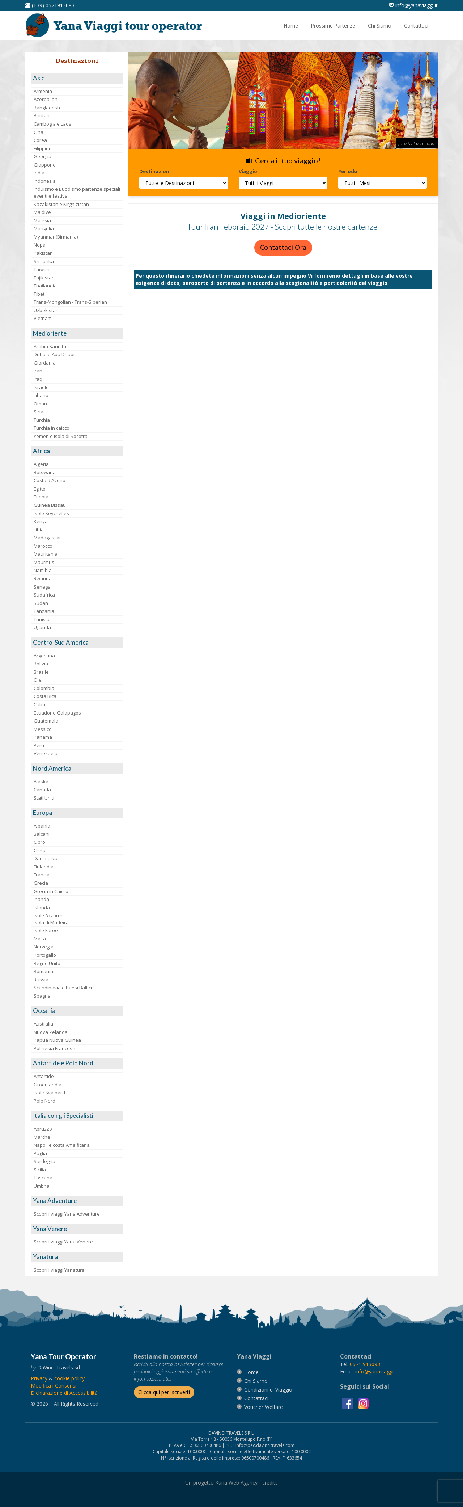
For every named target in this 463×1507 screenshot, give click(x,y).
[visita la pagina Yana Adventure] (77, 1201)
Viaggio (248, 171)
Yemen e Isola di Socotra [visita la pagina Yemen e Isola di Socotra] (61, 436)
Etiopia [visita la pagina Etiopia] (41, 496)
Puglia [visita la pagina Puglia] (40, 1153)
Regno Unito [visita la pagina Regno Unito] (47, 963)
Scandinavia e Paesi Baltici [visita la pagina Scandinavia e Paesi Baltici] (63, 987)
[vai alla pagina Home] (116, 24)
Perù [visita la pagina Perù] (39, 745)
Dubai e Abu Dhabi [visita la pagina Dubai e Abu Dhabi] (54, 354)
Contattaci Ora (283, 247)
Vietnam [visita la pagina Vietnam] (43, 318)
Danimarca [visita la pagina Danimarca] (46, 858)
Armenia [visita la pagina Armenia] (43, 91)
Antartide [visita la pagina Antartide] (44, 1076)
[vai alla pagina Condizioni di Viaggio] (268, 1389)
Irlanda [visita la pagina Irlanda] (41, 899)
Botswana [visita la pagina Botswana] (45, 472)
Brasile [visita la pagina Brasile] (41, 672)
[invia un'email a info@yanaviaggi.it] (376, 1371)
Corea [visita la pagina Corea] (40, 140)
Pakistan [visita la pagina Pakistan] (43, 253)
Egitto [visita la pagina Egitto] (40, 488)
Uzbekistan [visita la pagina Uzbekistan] (46, 310)
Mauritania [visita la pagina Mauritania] (46, 554)
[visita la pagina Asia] (77, 78)
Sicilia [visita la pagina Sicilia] (40, 1169)
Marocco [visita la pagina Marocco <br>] (43, 546)
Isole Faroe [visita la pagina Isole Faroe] (46, 930)
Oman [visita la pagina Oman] (40, 403)
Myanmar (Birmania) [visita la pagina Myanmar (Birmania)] (56, 236)
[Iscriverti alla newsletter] (164, 1392)
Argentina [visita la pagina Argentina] (44, 655)
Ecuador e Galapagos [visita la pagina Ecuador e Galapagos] (57, 713)
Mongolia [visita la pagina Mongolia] (44, 228)
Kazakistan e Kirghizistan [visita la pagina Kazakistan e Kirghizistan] (61, 204)
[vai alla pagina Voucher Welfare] (263, 1406)
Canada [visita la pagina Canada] (42, 789)
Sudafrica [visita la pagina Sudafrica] (44, 595)
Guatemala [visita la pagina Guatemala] (46, 720)
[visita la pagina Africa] (77, 451)
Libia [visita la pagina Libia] (39, 529)
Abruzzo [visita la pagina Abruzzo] (43, 1128)
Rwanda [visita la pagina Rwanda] (43, 578)
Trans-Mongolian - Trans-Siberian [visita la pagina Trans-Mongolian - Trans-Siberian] (70, 302)
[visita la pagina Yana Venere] (77, 1229)
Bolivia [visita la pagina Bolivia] (41, 663)
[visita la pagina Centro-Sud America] (77, 642)
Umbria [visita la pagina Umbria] (42, 1186)
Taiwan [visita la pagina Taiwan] (42, 269)
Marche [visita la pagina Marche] (42, 1137)
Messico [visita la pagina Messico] (43, 729)
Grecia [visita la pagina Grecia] (41, 883)
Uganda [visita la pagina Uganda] (42, 627)
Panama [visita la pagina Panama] (43, 737)
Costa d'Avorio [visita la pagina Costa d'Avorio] (49, 480)
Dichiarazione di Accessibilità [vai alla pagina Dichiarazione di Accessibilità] (64, 1392)
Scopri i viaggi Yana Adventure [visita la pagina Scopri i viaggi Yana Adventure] (67, 1214)
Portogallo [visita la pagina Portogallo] (45, 955)
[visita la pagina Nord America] (77, 768)
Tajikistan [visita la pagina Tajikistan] (44, 277)
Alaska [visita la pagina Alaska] (41, 781)
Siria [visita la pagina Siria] (38, 411)
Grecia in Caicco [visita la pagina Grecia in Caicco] (51, 891)
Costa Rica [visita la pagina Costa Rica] (45, 696)
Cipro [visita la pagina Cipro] (39, 842)
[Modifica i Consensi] (53, 1385)
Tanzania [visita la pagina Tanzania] (44, 611)
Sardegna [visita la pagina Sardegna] (44, 1161)
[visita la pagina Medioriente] (77, 333)
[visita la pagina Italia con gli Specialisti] (77, 1116)
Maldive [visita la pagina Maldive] (42, 212)
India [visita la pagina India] (39, 172)
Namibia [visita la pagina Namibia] (43, 570)
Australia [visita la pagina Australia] (43, 1023)
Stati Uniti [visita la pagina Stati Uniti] (44, 798)
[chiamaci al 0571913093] (365, 1364)
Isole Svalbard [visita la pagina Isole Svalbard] (49, 1092)
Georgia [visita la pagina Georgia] (42, 156)
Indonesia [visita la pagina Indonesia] (45, 181)
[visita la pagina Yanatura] (77, 1257)
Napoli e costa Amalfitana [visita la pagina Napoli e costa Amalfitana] (62, 1145)
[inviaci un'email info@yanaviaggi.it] (413, 5)
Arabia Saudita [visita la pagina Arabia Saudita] (50, 346)
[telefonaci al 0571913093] (50, 5)
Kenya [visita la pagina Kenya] (41, 521)
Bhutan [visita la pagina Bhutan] (42, 115)
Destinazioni (155, 171)
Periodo (347, 171)
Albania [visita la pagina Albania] (42, 825)
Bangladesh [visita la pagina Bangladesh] (47, 107)
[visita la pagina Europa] (77, 813)
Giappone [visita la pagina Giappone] (45, 164)
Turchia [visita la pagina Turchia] (42, 420)
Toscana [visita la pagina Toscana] (43, 1177)
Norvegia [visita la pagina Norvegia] (44, 946)
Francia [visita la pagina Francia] (42, 874)
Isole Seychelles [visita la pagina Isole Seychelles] (51, 513)
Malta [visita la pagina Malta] (40, 938)
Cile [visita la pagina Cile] (38, 680)
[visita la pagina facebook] (348, 1402)
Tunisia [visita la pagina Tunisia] (42, 619)
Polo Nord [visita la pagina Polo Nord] (44, 1101)
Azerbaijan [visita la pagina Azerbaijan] (46, 99)
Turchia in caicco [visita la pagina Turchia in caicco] (51, 428)
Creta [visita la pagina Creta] (40, 850)
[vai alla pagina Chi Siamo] (379, 25)
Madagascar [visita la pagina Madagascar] (47, 537)
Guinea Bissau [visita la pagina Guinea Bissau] (50, 505)
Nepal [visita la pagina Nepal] (40, 244)
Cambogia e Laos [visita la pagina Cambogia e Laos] (52, 124)
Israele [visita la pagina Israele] (41, 387)
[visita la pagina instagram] (363, 1402)
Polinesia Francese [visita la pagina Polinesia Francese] (54, 1048)
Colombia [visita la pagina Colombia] (44, 688)
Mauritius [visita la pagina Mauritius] (44, 562)
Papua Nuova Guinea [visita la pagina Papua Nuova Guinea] (57, 1040)
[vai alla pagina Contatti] (416, 25)
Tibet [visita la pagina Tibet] (39, 294)
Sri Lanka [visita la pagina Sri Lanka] (44, 261)
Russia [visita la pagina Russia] (41, 979)
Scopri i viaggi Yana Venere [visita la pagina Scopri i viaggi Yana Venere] (63, 1241)
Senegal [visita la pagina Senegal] (43, 587)
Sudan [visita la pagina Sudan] (41, 603)
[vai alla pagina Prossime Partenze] (333, 25)
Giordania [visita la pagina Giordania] (45, 362)
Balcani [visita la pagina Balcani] (42, 834)
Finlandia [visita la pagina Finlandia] (44, 866)
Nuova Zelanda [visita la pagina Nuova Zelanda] (51, 1032)
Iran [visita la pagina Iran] (38, 370)
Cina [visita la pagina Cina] (38, 132)
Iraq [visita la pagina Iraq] (38, 379)
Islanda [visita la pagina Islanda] (42, 907)
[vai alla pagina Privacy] (39, 1378)
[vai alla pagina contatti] (256, 1398)
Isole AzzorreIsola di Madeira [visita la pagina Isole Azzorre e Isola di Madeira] (51, 919)
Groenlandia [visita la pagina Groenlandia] (47, 1084)
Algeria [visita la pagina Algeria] (41, 464)
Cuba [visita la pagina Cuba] (39, 704)
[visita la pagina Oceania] (77, 1011)
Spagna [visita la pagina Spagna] (42, 996)
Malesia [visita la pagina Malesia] (42, 220)
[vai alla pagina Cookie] (69, 1378)
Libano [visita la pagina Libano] (41, 395)
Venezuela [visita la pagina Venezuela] (46, 753)
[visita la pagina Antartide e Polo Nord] (77, 1063)
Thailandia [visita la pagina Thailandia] (45, 285)
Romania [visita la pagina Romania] (43, 971)
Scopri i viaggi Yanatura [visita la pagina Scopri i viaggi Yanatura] (59, 1270)
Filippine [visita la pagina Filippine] (43, 148)
